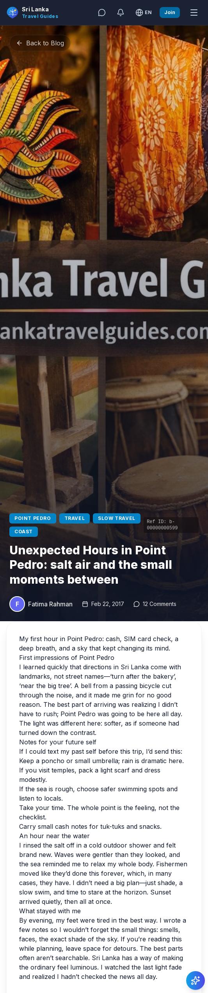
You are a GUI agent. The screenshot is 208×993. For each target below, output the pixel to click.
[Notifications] (121, 12)
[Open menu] (194, 12)
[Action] (195, 980)
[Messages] (102, 12)
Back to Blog (40, 43)
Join (169, 12)
